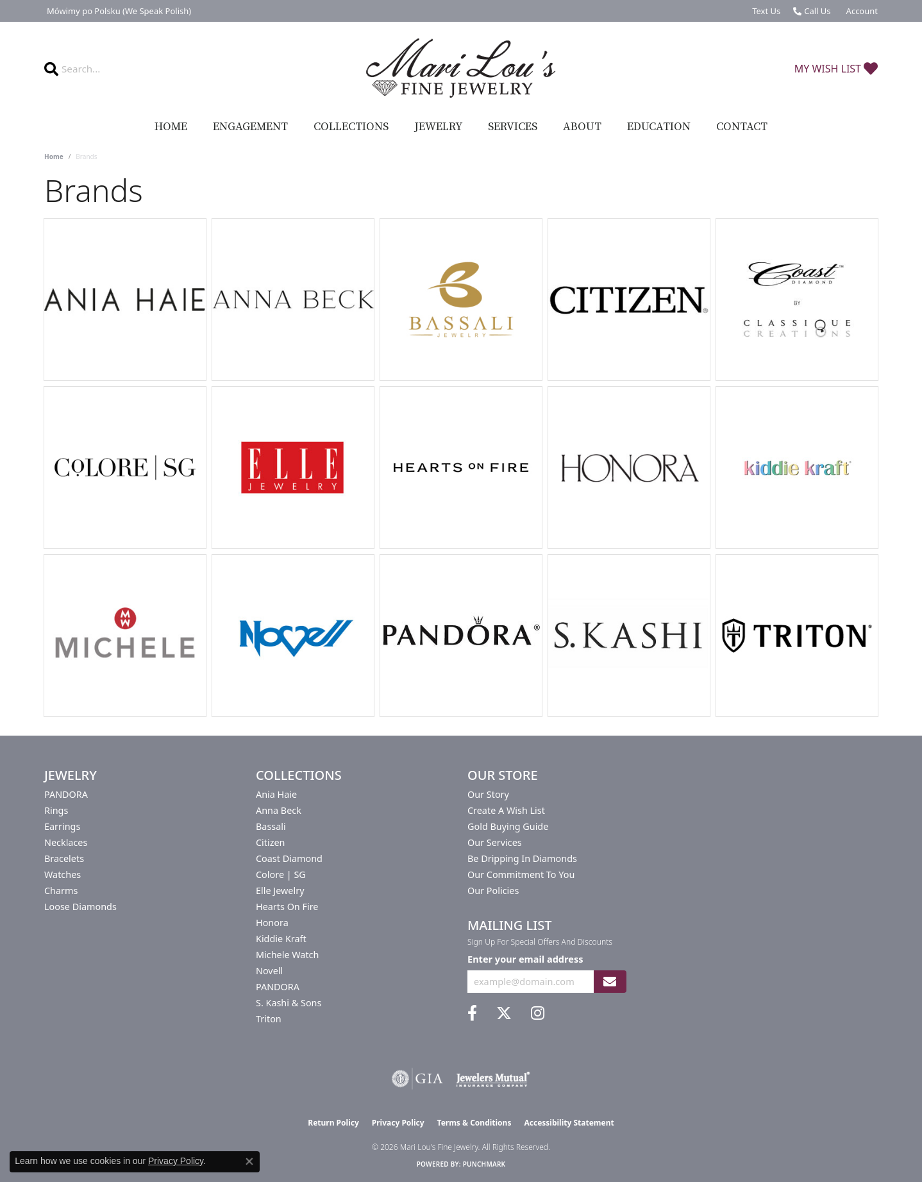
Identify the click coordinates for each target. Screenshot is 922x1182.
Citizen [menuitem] (270, 842)
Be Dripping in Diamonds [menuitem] (522, 858)
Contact (741, 127)
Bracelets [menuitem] (64, 858)
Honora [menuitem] (272, 922)
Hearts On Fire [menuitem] (287, 906)
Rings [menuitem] (56, 810)
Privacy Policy (398, 1122)
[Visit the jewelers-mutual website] (493, 1079)
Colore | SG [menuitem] (281, 874)
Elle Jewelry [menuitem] (280, 890)
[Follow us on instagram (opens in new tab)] (537, 1013)
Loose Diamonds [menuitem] (80, 906)
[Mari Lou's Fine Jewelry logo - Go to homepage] (461, 68)
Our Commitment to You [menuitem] (520, 874)
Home (171, 127)
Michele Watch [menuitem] (287, 955)
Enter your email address (525, 958)
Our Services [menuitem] (494, 842)
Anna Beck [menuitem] (278, 810)
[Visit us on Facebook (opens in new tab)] (472, 1013)
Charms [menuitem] (61, 890)
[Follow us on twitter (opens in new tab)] (504, 1013)
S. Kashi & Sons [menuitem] (288, 1003)
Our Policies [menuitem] (493, 890)
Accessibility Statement (569, 1122)
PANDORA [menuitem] (66, 794)
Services (512, 127)
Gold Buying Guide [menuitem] (507, 826)
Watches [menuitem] (62, 874)
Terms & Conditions (474, 1122)
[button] (861, 11)
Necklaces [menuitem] (65, 842)
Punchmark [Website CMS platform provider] (484, 1164)
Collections (351, 127)
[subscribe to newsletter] (609, 981)
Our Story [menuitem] (488, 794)
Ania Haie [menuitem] (276, 794)
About (582, 127)
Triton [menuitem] (268, 1019)
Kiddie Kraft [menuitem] (281, 939)
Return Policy (333, 1122)
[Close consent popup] (249, 1161)
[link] (117, 11)
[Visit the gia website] (417, 1079)
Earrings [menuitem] (62, 826)
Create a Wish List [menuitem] (506, 810)
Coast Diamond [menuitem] (289, 858)
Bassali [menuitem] (271, 826)
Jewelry (438, 127)
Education (659, 127)
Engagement (250, 127)
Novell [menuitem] (269, 971)
